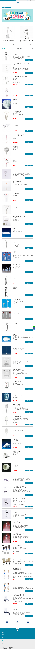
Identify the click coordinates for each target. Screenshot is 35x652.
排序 (18, 48)
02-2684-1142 (4, 643)
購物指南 (3, 632)
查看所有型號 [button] (29, 60)
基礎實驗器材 (6, 5)
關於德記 (3, 637)
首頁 (2, 5)
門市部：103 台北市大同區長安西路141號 (8, 647)
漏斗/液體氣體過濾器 (11, 5)
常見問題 (3, 634)
